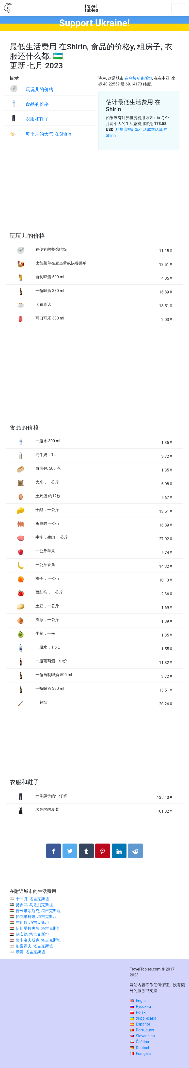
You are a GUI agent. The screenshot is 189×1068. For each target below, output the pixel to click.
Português (142, 1030)
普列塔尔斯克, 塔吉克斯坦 (38, 910)
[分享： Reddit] (135, 851)
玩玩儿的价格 (39, 89)
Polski (138, 1012)
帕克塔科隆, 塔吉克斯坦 (36, 916)
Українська (143, 1018)
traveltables (91, 8)
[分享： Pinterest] (102, 851)
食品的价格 (37, 104)
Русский (140, 1006)
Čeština (139, 1042)
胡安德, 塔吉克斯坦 (32, 934)
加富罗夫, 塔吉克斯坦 (34, 946)
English (139, 1000)
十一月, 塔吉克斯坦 (32, 899)
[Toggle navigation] (178, 8)
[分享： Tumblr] (86, 851)
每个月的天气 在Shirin (48, 134)
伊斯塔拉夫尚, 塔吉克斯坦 (38, 928)
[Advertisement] (94, 196)
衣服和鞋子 (37, 119)
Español (140, 1024)
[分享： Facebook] (53, 851)
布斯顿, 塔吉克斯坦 (32, 922)
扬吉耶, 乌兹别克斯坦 (34, 904)
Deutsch (140, 1047)
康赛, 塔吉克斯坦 (30, 952)
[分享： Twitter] (70, 851)
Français (140, 1053)
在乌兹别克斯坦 (138, 78)
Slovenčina (142, 1036)
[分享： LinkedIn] (119, 851)
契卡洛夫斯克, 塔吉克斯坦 (38, 940)
